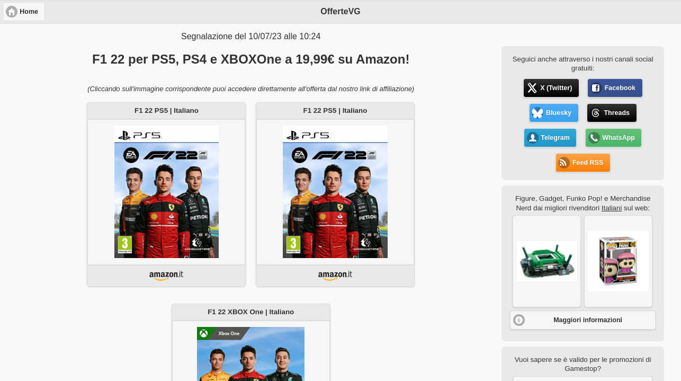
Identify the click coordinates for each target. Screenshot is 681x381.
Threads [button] (617, 113)
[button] (547, 261)
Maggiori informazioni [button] (587, 320)
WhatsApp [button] (618, 137)
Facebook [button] (620, 88)
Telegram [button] (555, 137)
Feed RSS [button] (587, 162)
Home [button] (29, 11)
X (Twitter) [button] (556, 88)
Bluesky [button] (558, 113)
